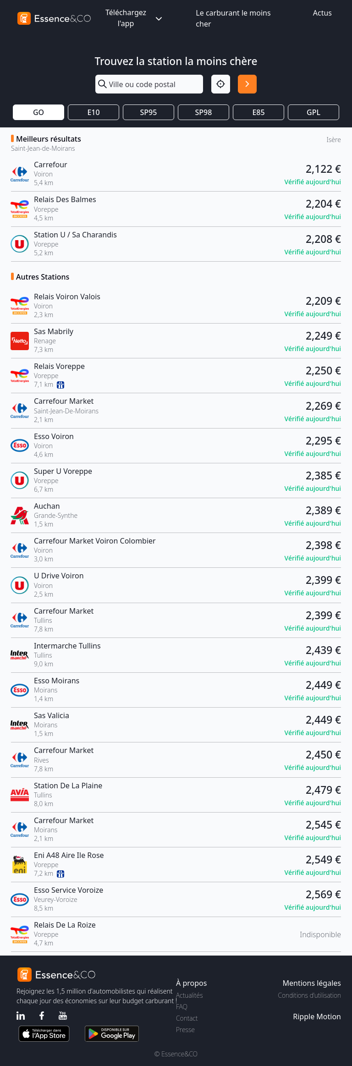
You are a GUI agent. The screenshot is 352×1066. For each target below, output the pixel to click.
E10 (93, 112)
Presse (185, 1029)
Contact (187, 1018)
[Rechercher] (247, 84)
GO (38, 112)
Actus (322, 13)
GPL (313, 112)
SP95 (148, 112)
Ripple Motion (317, 1016)
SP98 (203, 112)
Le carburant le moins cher (233, 18)
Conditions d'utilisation (309, 995)
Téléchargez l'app (134, 17)
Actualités (189, 995)
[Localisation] (220, 84)
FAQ (181, 1006)
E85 (258, 112)
